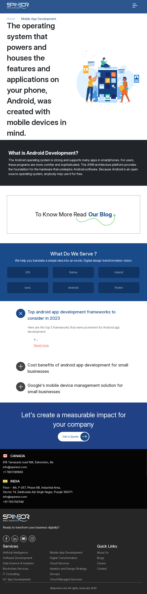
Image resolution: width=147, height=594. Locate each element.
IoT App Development (17, 579)
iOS (27, 272)
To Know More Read (73, 214)
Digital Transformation (63, 557)
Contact (102, 568)
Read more (41, 345)
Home (11, 19)
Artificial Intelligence (15, 552)
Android (73, 287)
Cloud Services (59, 563)
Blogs (100, 557)
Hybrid (118, 272)
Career (101, 563)
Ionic (28, 287)
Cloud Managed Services (66, 579)
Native (73, 272)
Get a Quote (76, 436)
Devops (55, 574)
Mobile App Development (66, 552)
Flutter (119, 287)
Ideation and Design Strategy (68, 568)
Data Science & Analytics (18, 563)
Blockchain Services (16, 568)
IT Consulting (11, 574)
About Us (103, 552)
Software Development (17, 557)
